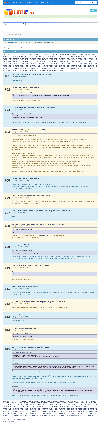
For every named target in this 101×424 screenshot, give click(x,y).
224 (4, 63)
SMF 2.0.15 (6, 419)
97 (76, 56)
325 (59, 67)
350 (26, 68)
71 (31, 56)
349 (23, 68)
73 (34, 56)
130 (59, 58)
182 (91, 60)
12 (24, 54)
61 (14, 56)
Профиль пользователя (15, 34)
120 (35, 58)
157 (30, 60)
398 (47, 70)
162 (43, 60)
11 (22, 54)
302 (4, 67)
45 (81, 54)
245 (55, 63)
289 (67, 65)
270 (21, 65)
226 (9, 63)
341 (4, 68)
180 (86, 60)
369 (72, 68)
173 (69, 60)
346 (16, 68)
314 (33, 67)
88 (60, 56)
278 (40, 65)
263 (4, 65)
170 (62, 60)
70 (29, 56)
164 (47, 60)
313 (30, 67)
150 (14, 60)
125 (47, 58)
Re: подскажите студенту (27, 315)
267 (14, 65)
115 (23, 58)
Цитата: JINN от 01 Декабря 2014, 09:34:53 (22, 352)
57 (7, 56)
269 (18, 65)
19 (36, 54)
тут (21, 80)
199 (38, 61)
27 (50, 54)
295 (81, 65)
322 (52, 67)
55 (3, 56)
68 (26, 56)
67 (24, 56)
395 (40, 70)
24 (44, 54)
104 (91, 56)
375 (86, 68)
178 (81, 60)
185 (4, 61)
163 (45, 60)
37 (67, 54)
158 (33, 60)
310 (23, 67)
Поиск (93, 2)
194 (26, 61)
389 (26, 70)
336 (86, 67)
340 (96, 67)
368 (69, 68)
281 (47, 65)
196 (30, 61)
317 (40, 67)
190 (16, 61)
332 (76, 67)
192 (21, 61)
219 (86, 61)
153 (21, 60)
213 (72, 61)
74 (36, 56)
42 (75, 54)
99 (79, 56)
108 (6, 58)
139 (81, 58)
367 (67, 68)
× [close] (94, 18)
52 (93, 54)
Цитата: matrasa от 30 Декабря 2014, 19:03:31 (23, 92)
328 (67, 67)
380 (4, 70)
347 (18, 68)
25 (46, 54)
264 (6, 65)
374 (84, 68)
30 (55, 54)
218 (84, 61)
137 (76, 58)
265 (9, 65)
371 (76, 68)
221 (91, 61)
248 (62, 63)
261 (93, 63)
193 (23, 61)
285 (57, 65)
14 (27, 54)
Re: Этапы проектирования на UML (31, 87)
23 (43, 54)
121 (38, 58)
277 (38, 65)
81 (48, 56)
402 (57, 70)
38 (69, 54)
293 (76, 65)
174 (72, 60)
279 (43, 65)
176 (76, 60)
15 (29, 54)
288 (64, 65)
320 (47, 67)
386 (18, 70)
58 (8, 56)
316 (38, 67)
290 (69, 65)
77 (41, 56)
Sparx (13, 74)
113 (18, 58)
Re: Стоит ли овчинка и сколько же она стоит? (33, 266)
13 (25, 54)
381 (6, 70)
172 (67, 60)
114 (21, 58)
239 (40, 63)
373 (81, 68)
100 (82, 56)
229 (16, 63)
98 (78, 56)
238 (38, 63)
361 (52, 68)
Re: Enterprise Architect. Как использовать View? (33, 195)
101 (84, 56)
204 (50, 61)
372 (79, 68)
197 (33, 61)
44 (79, 54)
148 (9, 60)
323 (55, 67)
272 (26, 65)
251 (69, 63)
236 (33, 63)
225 (6, 63)
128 (55, 58)
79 (45, 56)
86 (57, 56)
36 (65, 54)
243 (50, 63)
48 (86, 54)
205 (52, 61)
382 (9, 70)
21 (39, 54)
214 (74, 61)
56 (5, 56)
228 (14, 63)
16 (31, 54)
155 (26, 60)
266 (11, 65)
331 (74, 67)
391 (30, 70)
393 (35, 70)
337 (89, 67)
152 (18, 60)
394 (38, 70)
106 (96, 56)
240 (43, 63)
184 (96, 60)
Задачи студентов (18, 245)
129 (57, 58)
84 (53, 56)
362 (55, 68)
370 (74, 68)
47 (84, 54)
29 (53, 54)
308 (18, 67)
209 (62, 61)
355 (38, 68)
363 (57, 68)
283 (52, 65)
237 (35, 63)
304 (9, 67)
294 (79, 65)
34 (62, 54)
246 (57, 63)
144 (93, 58)
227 (11, 63)
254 (76, 63)
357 (43, 68)
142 (89, 58)
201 (43, 61)
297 (86, 65)
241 (45, 63)
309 (21, 67)
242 (47, 63)
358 (45, 68)
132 (64, 58)
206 (55, 61)
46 (82, 54)
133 (67, 58)
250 (67, 63)
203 (47, 61)
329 (69, 67)
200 (40, 61)
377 (91, 68)
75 (38, 56)
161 (40, 60)
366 (64, 68)
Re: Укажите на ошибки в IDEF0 (38, 347)
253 (74, 63)
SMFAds (4, 421)
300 (93, 65)
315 (35, 67)
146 (4, 60)
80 (46, 56)
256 (81, 63)
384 (14, 70)
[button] (15, 2)
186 (6, 61)
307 (16, 67)
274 (30, 65)
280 (45, 65)
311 (26, 67)
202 (45, 61)
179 (84, 60)
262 (96, 63)
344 (11, 68)
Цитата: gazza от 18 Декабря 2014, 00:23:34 (22, 250)
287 (62, 65)
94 (71, 56)
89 (62, 56)
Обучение (15, 315)
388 (23, 70)
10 (20, 54)
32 (58, 54)
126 (50, 58)
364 (59, 68)
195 (28, 61)
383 (11, 70)
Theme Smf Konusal (91, 420)
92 (67, 56)
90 (64, 56)
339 (93, 67)
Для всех (15, 87)
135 (72, 58)
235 (30, 63)
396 (43, 70)
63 (17, 56)
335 (84, 67)
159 (35, 60)
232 (23, 63)
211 (67, 61)
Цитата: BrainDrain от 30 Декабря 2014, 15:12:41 (23, 113)
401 (55, 70)
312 (28, 67)
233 (26, 63)
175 (74, 60)
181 (89, 60)
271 (23, 65)
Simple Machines (21, 419)
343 (9, 68)
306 (14, 67)
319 (45, 67)
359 (47, 68)
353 (33, 68)
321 (50, 67)
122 (40, 58)
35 (63, 54)
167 (55, 60)
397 (45, 70)
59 (10, 56)
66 (22, 56)
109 (9, 58)
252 (72, 63)
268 (16, 65)
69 (28, 56)
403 (59, 70)
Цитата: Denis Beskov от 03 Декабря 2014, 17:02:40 (24, 333)
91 (65, 56)
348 (21, 68)
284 (55, 65)
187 (9, 61)
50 (89, 54)
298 (89, 65)
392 (33, 70)
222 (93, 61)
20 (37, 54)
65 (21, 56)
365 (62, 68)
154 (23, 60)
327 (64, 67)
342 (6, 68)
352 (30, 68)
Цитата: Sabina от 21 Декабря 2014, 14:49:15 (22, 229)
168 (57, 60)
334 (81, 67)
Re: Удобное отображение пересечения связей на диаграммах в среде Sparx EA (43, 211)
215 (76, 61)
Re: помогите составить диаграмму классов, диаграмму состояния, (42, 224)
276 (35, 65)
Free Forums (11, 421)
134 (69, 58)
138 (79, 58)
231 (21, 63)
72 (33, 56)
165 (50, 60)
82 (50, 56)
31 (57, 54)
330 (72, 67)
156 (28, 60)
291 (72, 65)
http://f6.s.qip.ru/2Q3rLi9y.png (55, 366)
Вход (93, 10)
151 (16, 60)
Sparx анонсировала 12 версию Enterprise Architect (34, 74)
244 (52, 63)
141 (86, 58)
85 (55, 56)
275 (33, 65)
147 (6, 60)
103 (89, 56)
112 (16, 58)
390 (28, 70)
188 (11, 61)
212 (69, 61)
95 (72, 56)
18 (34, 54)
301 (96, 65)
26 (48, 54)
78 (43, 56)
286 (59, 65)
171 (64, 60)
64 (19, 56)
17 (32, 54)
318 (43, 67)
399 (50, 70)
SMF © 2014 (13, 419)
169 (59, 60)
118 (30, 58)
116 (26, 58)
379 (96, 68)
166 (52, 60)
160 (38, 60)
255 (79, 63)
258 (86, 63)
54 (96, 54)
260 (91, 63)
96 (74, 56)
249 (64, 63)
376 (89, 68)
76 (40, 56)
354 (35, 68)
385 (16, 70)
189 (14, 61)
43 (77, 54)
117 (28, 58)
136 (74, 58)
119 (33, 58)
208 (59, 61)
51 (91, 54)
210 (64, 61)
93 (69, 56)
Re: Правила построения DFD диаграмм (41, 107)
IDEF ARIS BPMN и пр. (19, 107)
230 (18, 63)
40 (72, 54)
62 (15, 56)
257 (84, 63)
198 (35, 61)
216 (79, 61)
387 (21, 70)
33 (60, 54)
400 (52, 70)
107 (4, 58)
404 (62, 70)
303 (6, 67)
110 (11, 58)
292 (74, 65)
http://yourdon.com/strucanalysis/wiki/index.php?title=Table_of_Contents (64, 122)
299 (91, 65)
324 (57, 67)
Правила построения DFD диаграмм (40, 130)
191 (18, 61)
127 (52, 58)
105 (94, 56)
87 (59, 56)
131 (62, 58)
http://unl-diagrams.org (42, 235)
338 (91, 67)
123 (43, 58)
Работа (14, 266)
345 (14, 68)
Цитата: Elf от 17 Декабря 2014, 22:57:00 (21, 271)
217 (81, 61)
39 (70, 54)
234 (28, 63)
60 (12, 56)
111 (14, 58)
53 (94, 54)
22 (41, 54)
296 (84, 65)
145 (96, 58)
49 (88, 54)
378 (93, 68)
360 (50, 68)
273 (28, 65)
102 (87, 56)
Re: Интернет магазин (32, 245)
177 (79, 60)
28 (51, 54)
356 (40, 68)
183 (93, 60)
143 (91, 58)
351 (28, 68)
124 (45, 58)
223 (96, 61)
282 (50, 65)
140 (84, 58)
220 (89, 61)
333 (79, 67)
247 (59, 63)
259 (89, 63)
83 (52, 56)
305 (11, 67)
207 (57, 61)
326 (62, 67)
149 (11, 60)
